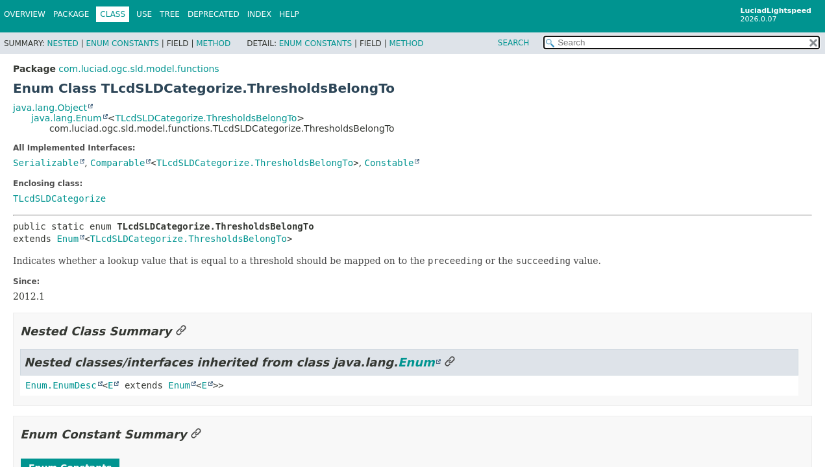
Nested (62, 43)
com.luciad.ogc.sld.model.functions (138, 69)
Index (259, 14)
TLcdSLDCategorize (59, 198)
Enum (67, 239)
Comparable (117, 163)
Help (289, 14)
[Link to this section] (181, 331)
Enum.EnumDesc (61, 385)
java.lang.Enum (66, 118)
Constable (389, 163)
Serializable (46, 163)
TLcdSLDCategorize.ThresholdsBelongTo (206, 118)
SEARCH (514, 42)
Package (71, 14)
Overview (24, 14)
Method (213, 43)
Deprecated (214, 14)
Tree (170, 14)
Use (144, 14)
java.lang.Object (50, 107)
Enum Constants (122, 43)
